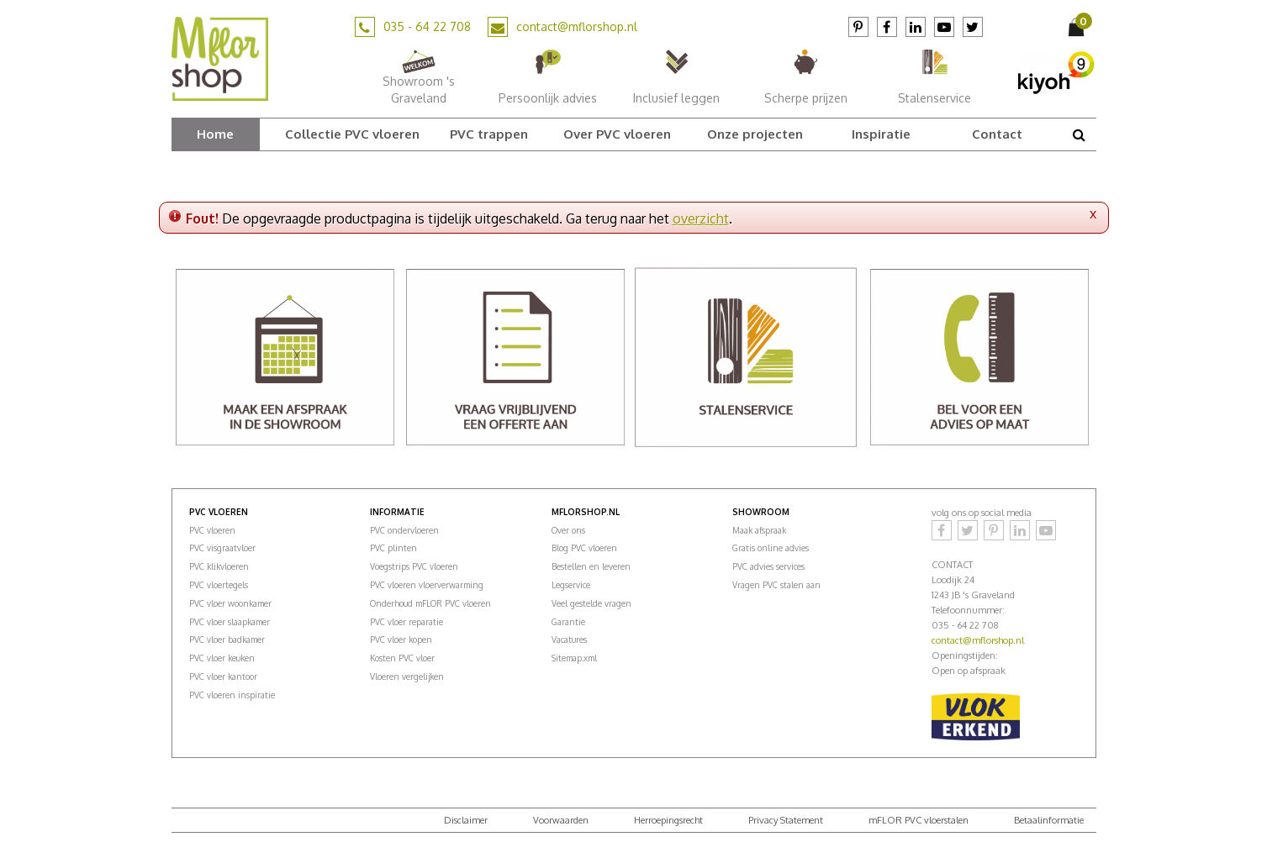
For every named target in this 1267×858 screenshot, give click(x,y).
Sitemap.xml (574, 658)
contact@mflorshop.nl (576, 26)
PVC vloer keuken (222, 658)
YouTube (944, 27)
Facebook (887, 27)
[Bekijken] (1078, 27)
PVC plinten (393, 548)
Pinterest (858, 27)
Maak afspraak (759, 530)
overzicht (701, 218)
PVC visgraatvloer (222, 548)
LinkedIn (915, 27)
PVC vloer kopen (401, 639)
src (1079, 134)
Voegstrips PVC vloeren (414, 566)
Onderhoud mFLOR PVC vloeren (430, 603)
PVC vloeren (212, 530)
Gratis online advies (770, 548)
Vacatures (569, 639)
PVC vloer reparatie (406, 622)
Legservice (571, 585)
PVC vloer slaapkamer (229, 622)
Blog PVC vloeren (584, 548)
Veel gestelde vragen (591, 603)
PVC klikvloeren (219, 566)
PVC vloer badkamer (227, 639)
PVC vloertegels (218, 585)
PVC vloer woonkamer (230, 603)
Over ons (568, 530)
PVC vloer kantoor (223, 676)
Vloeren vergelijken (407, 676)
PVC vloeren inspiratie (232, 695)
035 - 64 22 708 (427, 26)
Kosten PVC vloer (402, 658)
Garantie (568, 622)
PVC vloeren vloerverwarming (426, 585)
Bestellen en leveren (591, 566)
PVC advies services (768, 566)
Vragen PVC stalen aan (776, 585)
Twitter (973, 27)
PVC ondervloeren (404, 530)
